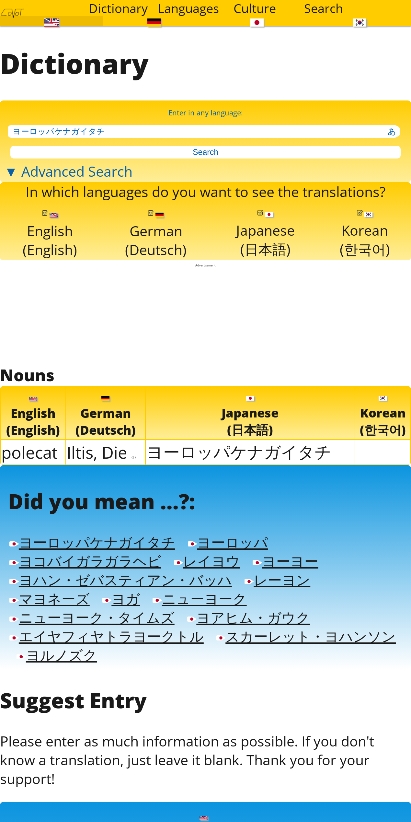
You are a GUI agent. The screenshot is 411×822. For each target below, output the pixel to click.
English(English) (49, 241)
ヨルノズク (247, 670)
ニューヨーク (203, 612)
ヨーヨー (290, 573)
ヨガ (123, 612)
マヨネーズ (50, 612)
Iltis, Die (101, 461)
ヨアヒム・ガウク (253, 631)
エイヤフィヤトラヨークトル (108, 651)
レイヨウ (211, 573)
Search (323, 8)
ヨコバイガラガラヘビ (86, 573)
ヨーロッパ (232, 553)
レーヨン (282, 592)
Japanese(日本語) (265, 241)
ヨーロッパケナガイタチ (238, 460)
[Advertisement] (205, 323)
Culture (255, 8)
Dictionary (118, 8)
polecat (29, 461)
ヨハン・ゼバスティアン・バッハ (122, 592)
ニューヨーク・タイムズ (93, 631)
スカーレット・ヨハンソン (101, 670)
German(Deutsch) (155, 241)
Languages (188, 8)
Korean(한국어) (365, 241)
